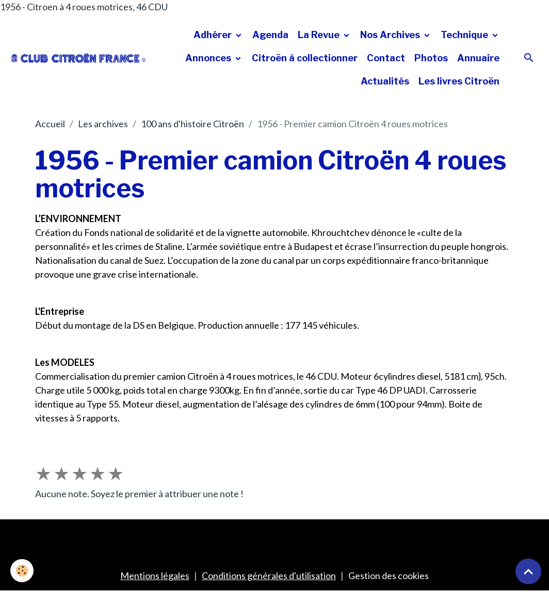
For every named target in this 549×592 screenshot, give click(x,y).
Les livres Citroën (458, 81)
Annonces (209, 58)
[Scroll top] (528, 571)
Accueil (50, 123)
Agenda (270, 34)
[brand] (78, 58)
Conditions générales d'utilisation (269, 575)
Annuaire (478, 58)
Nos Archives (391, 34)
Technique (465, 34)
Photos (431, 58)
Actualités (385, 81)
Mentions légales (154, 575)
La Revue (320, 34)
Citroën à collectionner (305, 58)
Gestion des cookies (388, 575)
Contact (386, 58)
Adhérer (213, 34)
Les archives (103, 123)
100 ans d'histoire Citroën (192, 123)
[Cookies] (22, 570)
